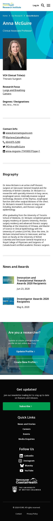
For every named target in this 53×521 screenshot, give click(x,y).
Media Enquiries (27, 439)
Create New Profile (25, 362)
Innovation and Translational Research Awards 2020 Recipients (31, 280)
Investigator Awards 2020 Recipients (33, 300)
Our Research (16, 16)
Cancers (7, 93)
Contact (19, 514)
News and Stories (26, 424)
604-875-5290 (13, 142)
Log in (36, 5)
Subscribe (24, 406)
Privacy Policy (32, 514)
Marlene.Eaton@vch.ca (18, 137)
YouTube (29, 470)
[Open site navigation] (48, 5)
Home (5, 16)
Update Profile (24, 351)
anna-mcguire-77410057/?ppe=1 (23, 151)
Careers (27, 429)
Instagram (28, 460)
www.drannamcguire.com (19, 133)
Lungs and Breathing (14, 90)
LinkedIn (28, 455)
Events (26, 434)
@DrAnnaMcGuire (15, 146)
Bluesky (29, 465)
